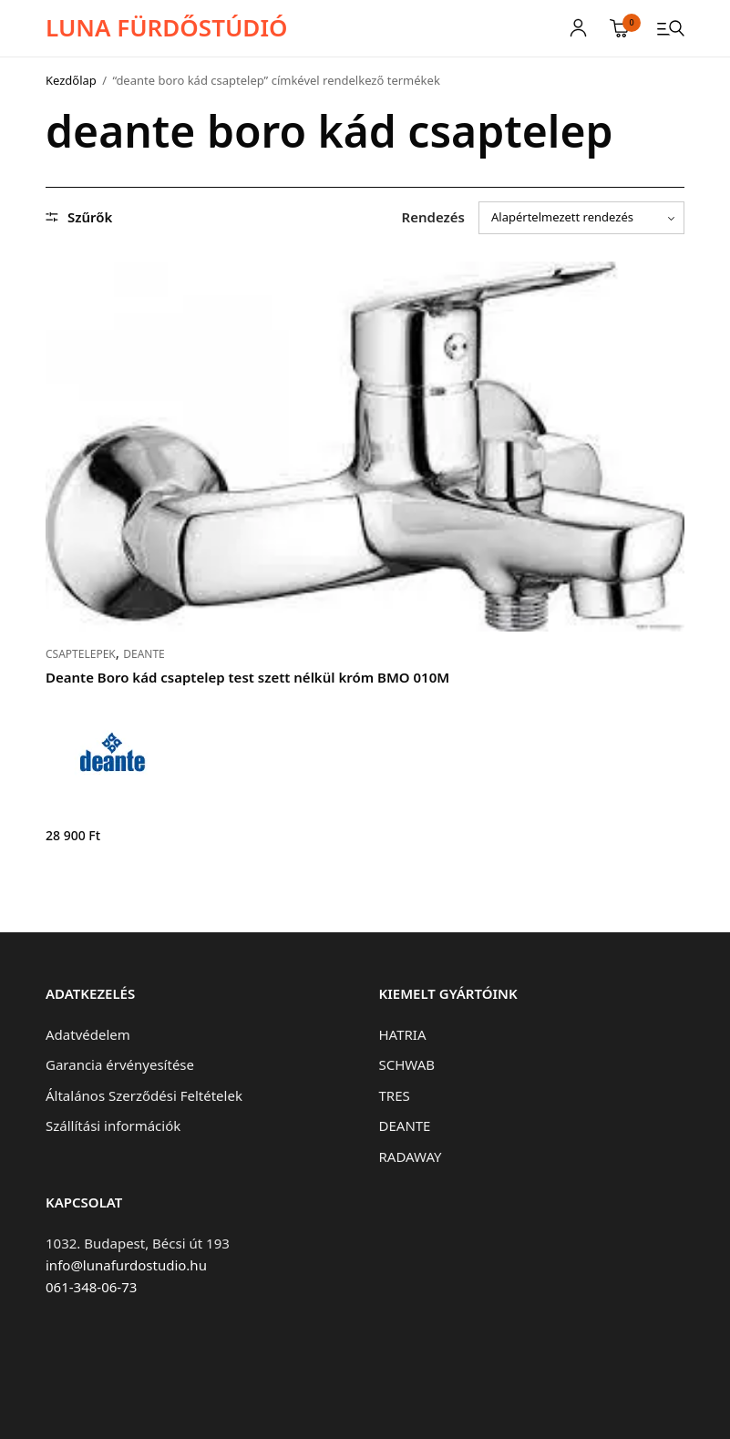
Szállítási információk (113, 1125)
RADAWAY (410, 1156)
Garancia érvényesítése (120, 1064)
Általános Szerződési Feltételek (144, 1095)
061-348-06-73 (91, 1287)
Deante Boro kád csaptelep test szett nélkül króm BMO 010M (247, 677)
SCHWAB (407, 1064)
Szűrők (79, 217)
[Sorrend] (581, 217)
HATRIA (403, 1034)
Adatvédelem (88, 1034)
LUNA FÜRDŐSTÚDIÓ (166, 27)
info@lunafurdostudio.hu (126, 1265)
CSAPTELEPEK (81, 654)
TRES (394, 1095)
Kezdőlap (71, 80)
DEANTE (144, 654)
